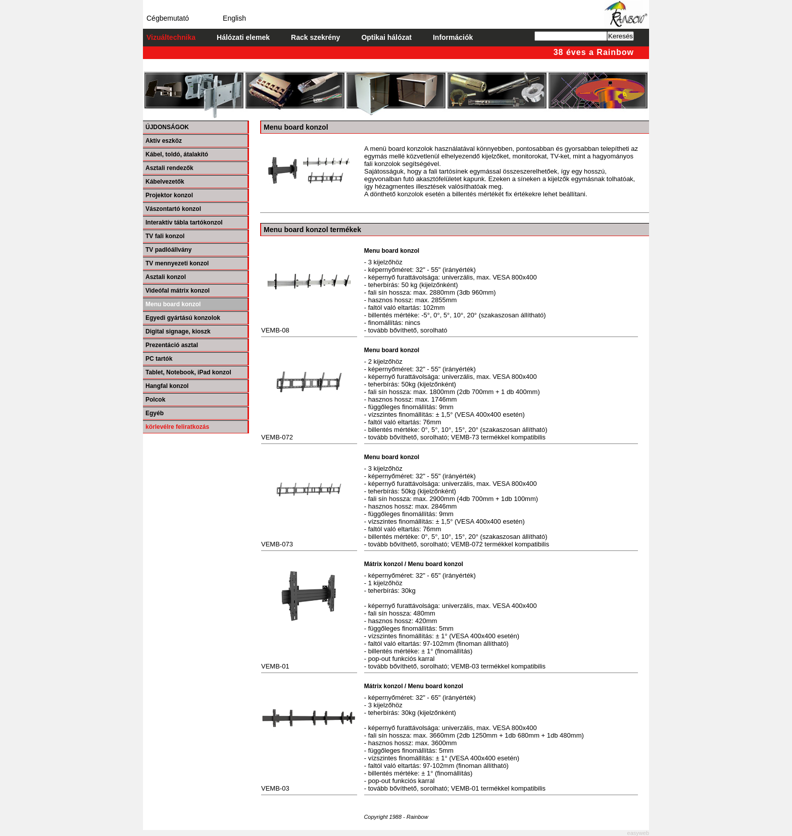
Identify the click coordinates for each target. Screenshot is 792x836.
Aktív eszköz (163, 140)
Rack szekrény (315, 37)
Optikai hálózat (386, 37)
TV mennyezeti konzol (177, 263)
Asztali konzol (165, 277)
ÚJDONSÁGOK (167, 127)
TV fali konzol (164, 236)
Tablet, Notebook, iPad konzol (188, 372)
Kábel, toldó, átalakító (176, 154)
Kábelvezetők (164, 181)
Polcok (155, 399)
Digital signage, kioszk (178, 331)
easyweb (638, 833)
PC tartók (158, 358)
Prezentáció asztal (171, 345)
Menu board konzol (173, 304)
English (234, 18)
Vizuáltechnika (170, 37)
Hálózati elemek (243, 37)
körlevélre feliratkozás (177, 426)
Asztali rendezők (169, 168)
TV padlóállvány (168, 249)
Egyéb (154, 413)
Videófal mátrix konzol (177, 290)
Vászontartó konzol (173, 208)
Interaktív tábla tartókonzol (184, 222)
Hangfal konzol (166, 385)
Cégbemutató (167, 18)
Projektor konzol (169, 195)
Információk (453, 37)
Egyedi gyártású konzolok (182, 317)
